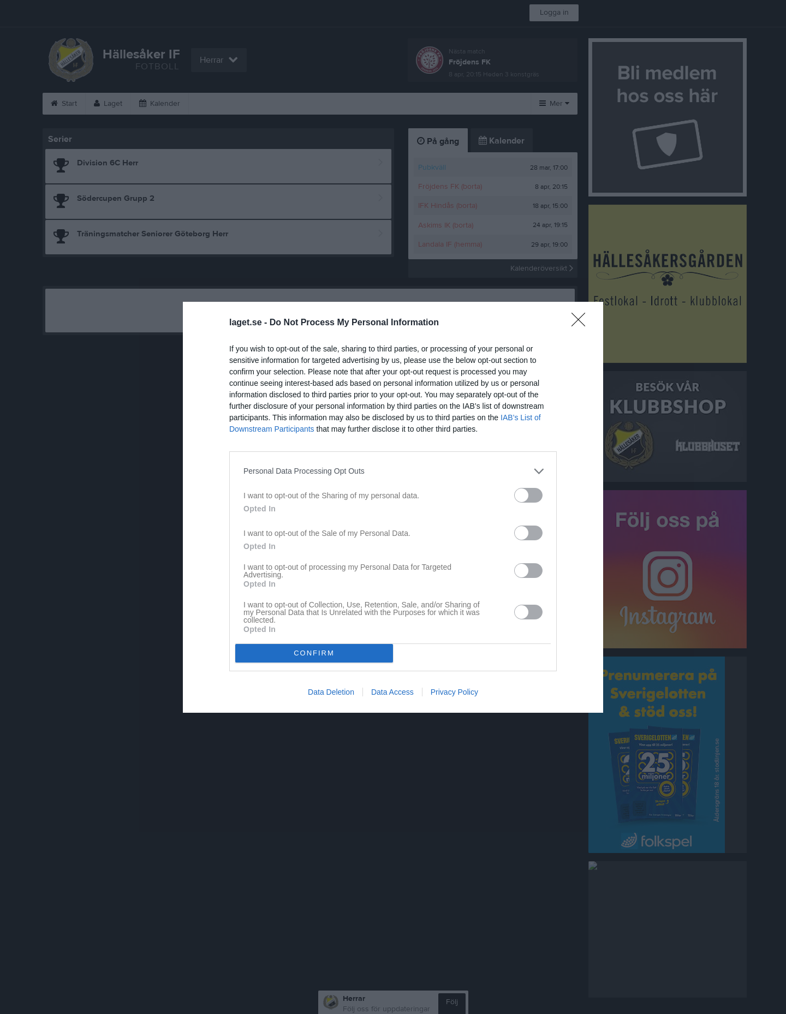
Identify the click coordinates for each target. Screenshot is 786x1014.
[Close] (581, 323)
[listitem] (393, 471)
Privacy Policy (454, 692)
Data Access (392, 692)
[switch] (528, 495)
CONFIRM (314, 653)
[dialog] (393, 507)
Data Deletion (331, 692)
